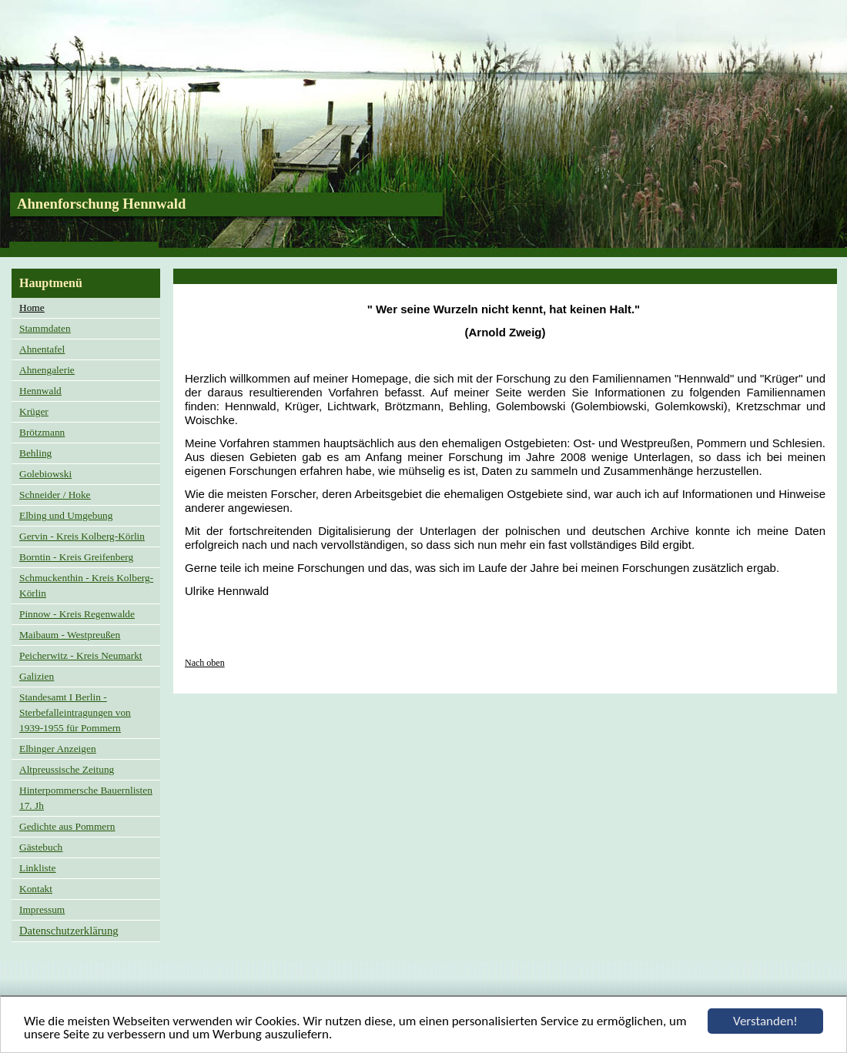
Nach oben (205, 662)
